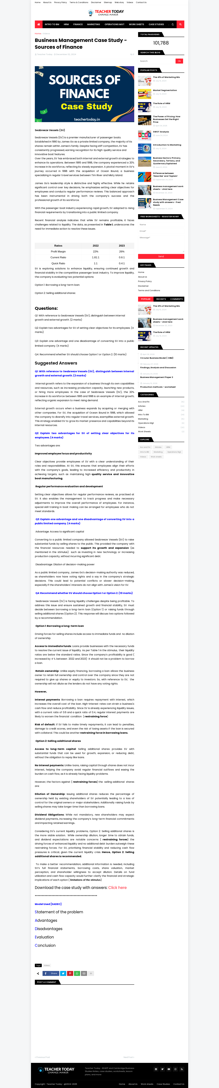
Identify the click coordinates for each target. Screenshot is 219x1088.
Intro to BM (161, 414)
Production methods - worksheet (158, 387)
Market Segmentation (165, 90)
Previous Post (43, 1057)
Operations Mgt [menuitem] (114, 24)
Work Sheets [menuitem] (136, 24)
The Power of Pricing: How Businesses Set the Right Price (166, 119)
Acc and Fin (161, 402)
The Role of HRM (161, 103)
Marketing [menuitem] (93, 24)
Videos (130, 2)
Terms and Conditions (149, 290)
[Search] (157, 61)
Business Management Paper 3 (156, 377)
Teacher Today (54, 1084)
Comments (176, 299)
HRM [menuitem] (66, 24)
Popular (145, 299)
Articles (161, 406)
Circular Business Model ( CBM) (156, 358)
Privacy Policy (60, 2)
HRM (161, 410)
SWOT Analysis (161, 131)
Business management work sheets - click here (168, 188)
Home (37, 2)
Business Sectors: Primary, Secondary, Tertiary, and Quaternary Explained (167, 161)
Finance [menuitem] (78, 24)
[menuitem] (39, 24)
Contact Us (141, 2)
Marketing (161, 419)
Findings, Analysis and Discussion (158, 367)
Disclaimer (96, 2)
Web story (119, 2)
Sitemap (108, 2)
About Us (47, 2)
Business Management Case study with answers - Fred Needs (168, 202)
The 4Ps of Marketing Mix (166, 77)
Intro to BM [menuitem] (52, 24)
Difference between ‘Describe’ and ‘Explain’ (165, 174)
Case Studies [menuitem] (156, 24)
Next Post (128, 1057)
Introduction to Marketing (167, 145)
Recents (161, 299)
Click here (117, 887)
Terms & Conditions (79, 2)
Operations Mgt (161, 423)
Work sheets (161, 431)
